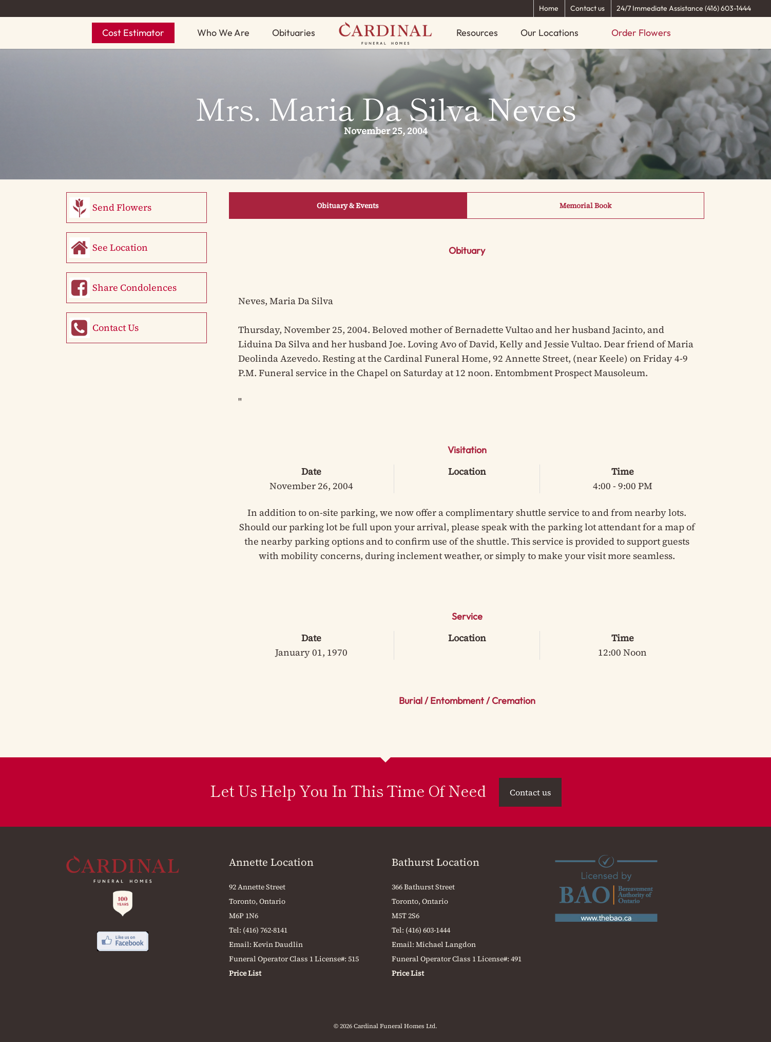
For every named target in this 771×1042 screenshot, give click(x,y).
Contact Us (115, 327)
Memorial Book (585, 205)
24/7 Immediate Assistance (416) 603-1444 (683, 8)
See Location (120, 247)
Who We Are (223, 33)
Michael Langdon (446, 944)
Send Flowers (121, 207)
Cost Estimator (133, 33)
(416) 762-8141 (265, 930)
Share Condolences (134, 287)
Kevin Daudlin (278, 944)
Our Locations (550, 33)
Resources (477, 33)
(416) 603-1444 (428, 930)
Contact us (587, 8)
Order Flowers (641, 33)
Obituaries (293, 33)
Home (548, 8)
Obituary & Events (348, 205)
